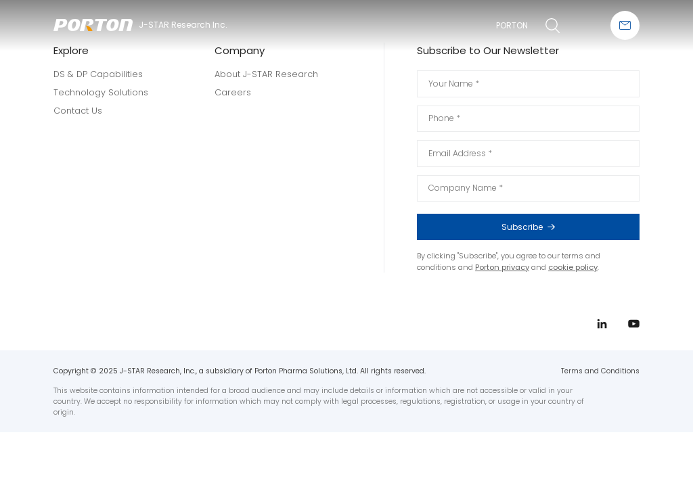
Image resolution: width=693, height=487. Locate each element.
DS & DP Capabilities (98, 74)
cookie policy (573, 267)
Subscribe (562, 227)
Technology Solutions (100, 92)
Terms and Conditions (600, 371)
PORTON (512, 25)
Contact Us (77, 110)
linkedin (651, 236)
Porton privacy (502, 267)
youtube (651, 261)
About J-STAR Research (266, 74)
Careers (233, 92)
